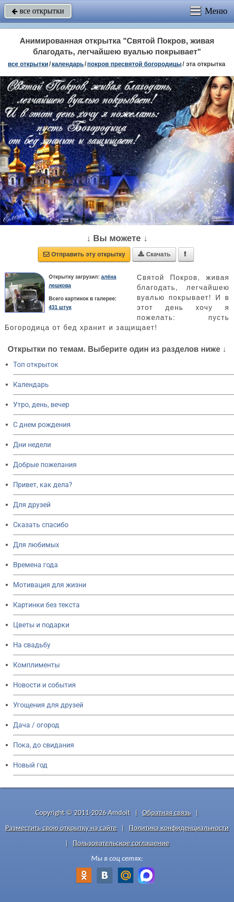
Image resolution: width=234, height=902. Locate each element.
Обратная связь (166, 812)
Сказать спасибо (40, 525)
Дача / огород (36, 725)
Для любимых (36, 545)
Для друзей (32, 505)
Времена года (35, 565)
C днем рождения (42, 425)
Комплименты (36, 665)
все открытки (38, 11)
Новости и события (44, 685)
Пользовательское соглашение (121, 843)
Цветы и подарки (41, 625)
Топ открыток (35, 364)
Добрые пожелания (45, 465)
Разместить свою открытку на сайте (61, 827)
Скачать (154, 254)
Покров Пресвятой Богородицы (134, 64)
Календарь (68, 64)
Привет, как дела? (42, 485)
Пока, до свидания (43, 745)
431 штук (60, 307)
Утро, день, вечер (41, 405)
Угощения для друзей (48, 705)
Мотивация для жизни (49, 585)
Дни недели (32, 445)
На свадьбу (32, 645)
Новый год (30, 765)
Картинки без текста (46, 605)
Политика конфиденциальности (179, 827)
